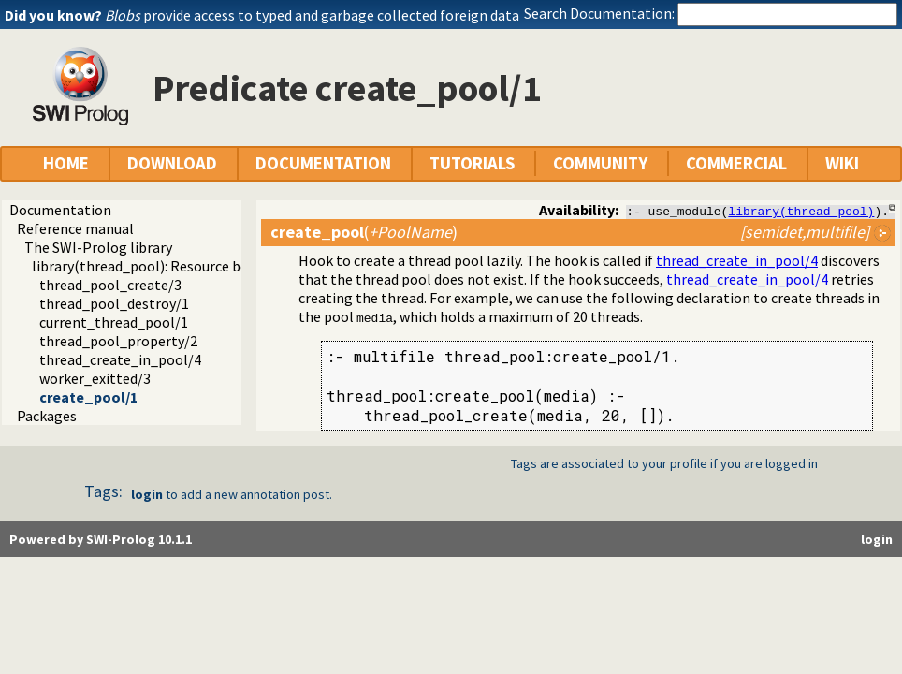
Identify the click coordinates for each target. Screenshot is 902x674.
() (364, 231)
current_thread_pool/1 (113, 322)
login (147, 494)
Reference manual (75, 228)
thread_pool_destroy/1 (114, 303)
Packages (47, 415)
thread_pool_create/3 (110, 284)
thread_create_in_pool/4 (120, 359)
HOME (66, 163)
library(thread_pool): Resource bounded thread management (228, 265)
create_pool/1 (88, 397)
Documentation (60, 209)
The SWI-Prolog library (98, 247)
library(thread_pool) (801, 210)
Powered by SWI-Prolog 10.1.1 (100, 539)
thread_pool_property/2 (118, 340)
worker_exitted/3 (95, 378)
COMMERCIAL (736, 163)
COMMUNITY (600, 163)
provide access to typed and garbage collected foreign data (312, 15)
